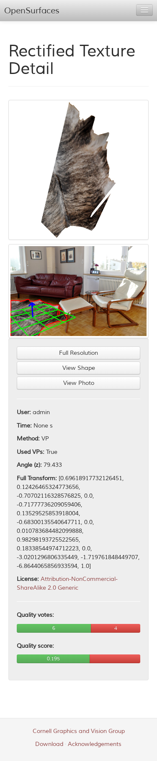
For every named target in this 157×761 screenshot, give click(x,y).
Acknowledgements (94, 744)
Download (49, 744)
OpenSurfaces (31, 10)
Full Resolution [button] (78, 352)
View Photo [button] (78, 383)
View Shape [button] (78, 368)
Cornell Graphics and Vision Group (79, 731)
